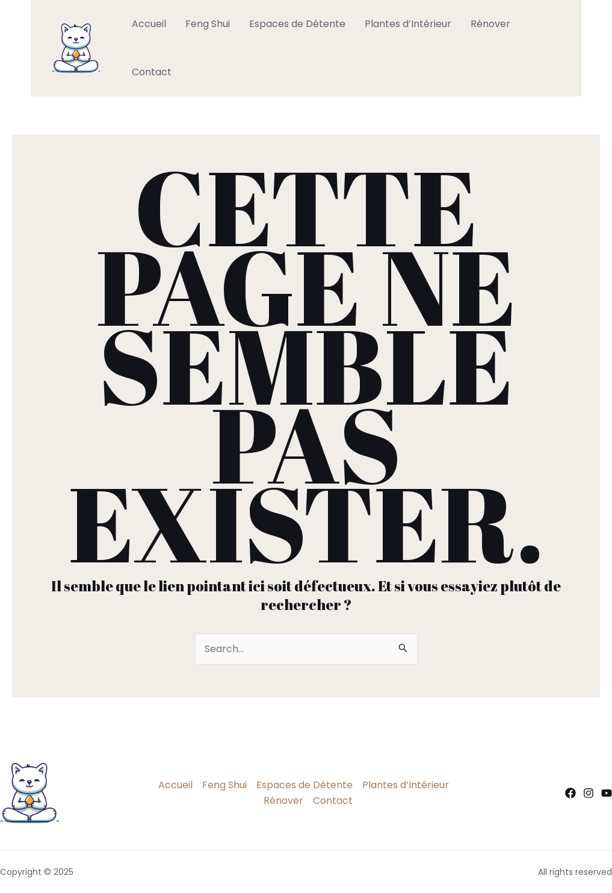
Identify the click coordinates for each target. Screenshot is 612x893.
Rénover (490, 24)
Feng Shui (207, 24)
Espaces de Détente (297, 24)
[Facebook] (570, 793)
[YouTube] (606, 793)
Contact (152, 72)
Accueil (149, 24)
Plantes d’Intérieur (408, 24)
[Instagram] (588, 793)
